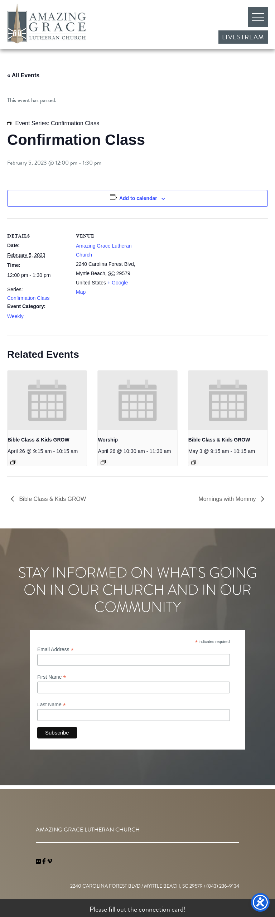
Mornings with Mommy (228, 499)
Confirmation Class (28, 298)
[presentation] (47, 400)
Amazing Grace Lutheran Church (46, 24)
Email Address (55, 649)
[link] (39, 861)
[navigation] (49, 861)
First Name (51, 677)
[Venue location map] (182, 268)
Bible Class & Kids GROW (38, 440)
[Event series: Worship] (103, 462)
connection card (161, 909)
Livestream (243, 37)
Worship (108, 440)
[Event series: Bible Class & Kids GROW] (12, 462)
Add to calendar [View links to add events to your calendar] (138, 198)
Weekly (15, 316)
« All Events (23, 75)
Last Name (51, 704)
